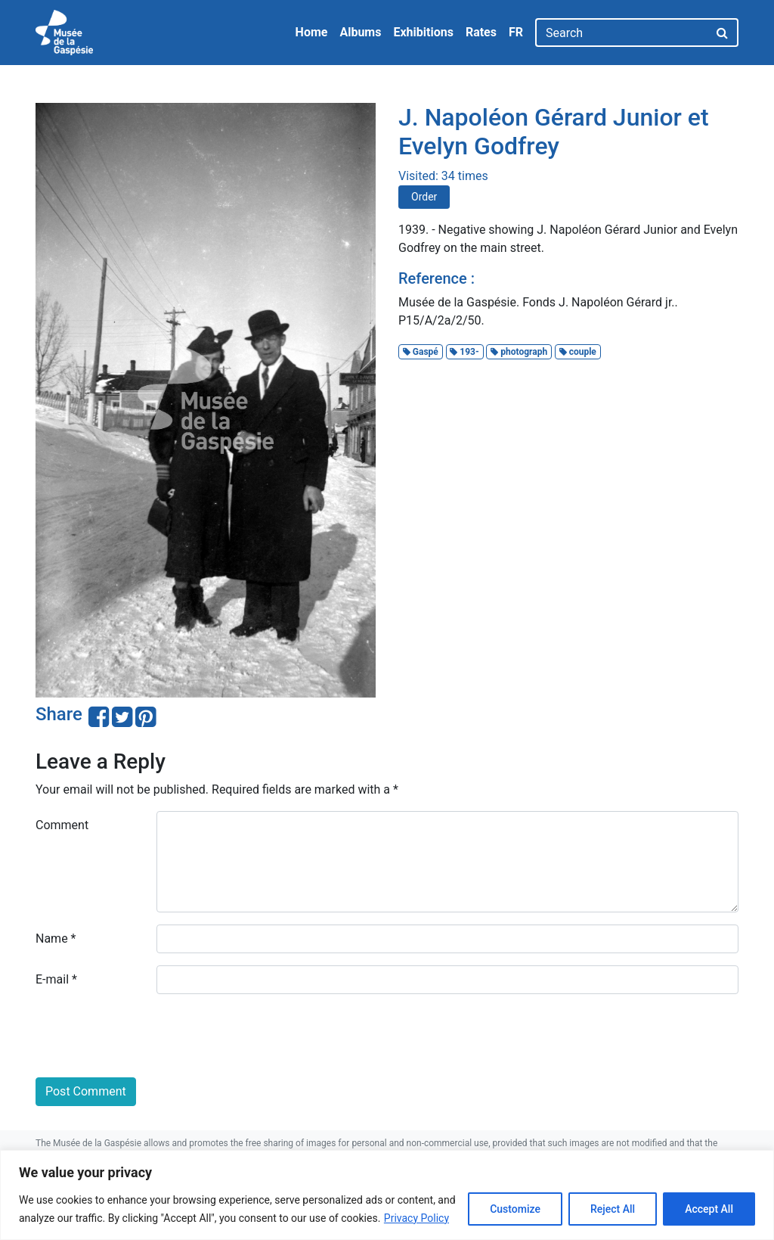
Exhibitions (423, 32)
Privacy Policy (416, 1218)
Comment (62, 825)
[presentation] (150, 1035)
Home (312, 32)
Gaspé (420, 352)
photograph (519, 352)
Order (424, 197)
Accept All (709, 1209)
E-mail (56, 979)
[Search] (621, 32)
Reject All (612, 1209)
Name (56, 938)
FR (516, 32)
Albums (360, 32)
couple (577, 352)
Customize (515, 1209)
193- (464, 352)
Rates (481, 32)
